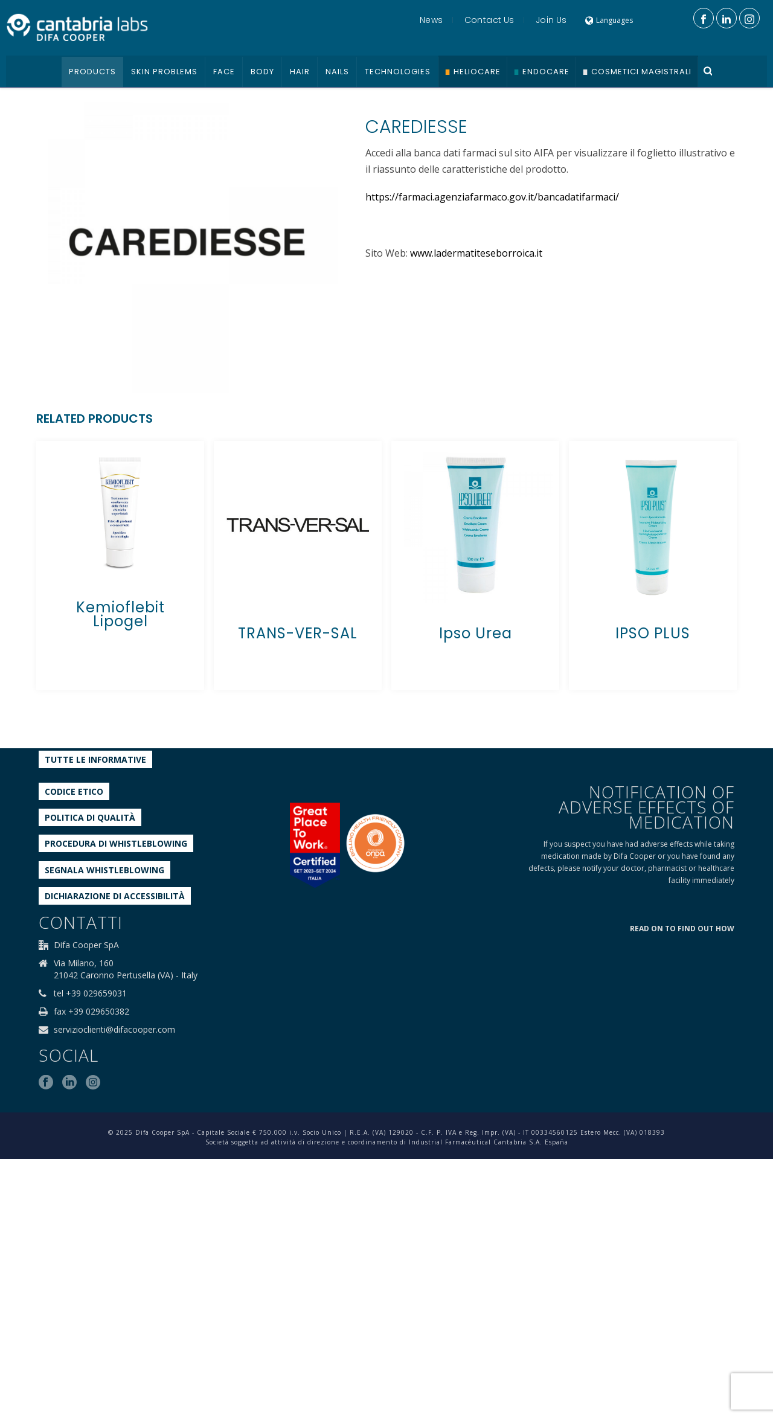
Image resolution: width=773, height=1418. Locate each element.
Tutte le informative (95, 759)
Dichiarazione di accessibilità (115, 896)
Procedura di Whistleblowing (116, 843)
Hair (300, 71)
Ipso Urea (475, 633)
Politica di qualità (90, 817)
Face (224, 71)
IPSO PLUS (652, 633)
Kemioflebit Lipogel (120, 614)
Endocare (545, 71)
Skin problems (164, 71)
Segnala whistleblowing (104, 870)
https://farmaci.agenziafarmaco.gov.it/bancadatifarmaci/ (492, 197)
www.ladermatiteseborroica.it (476, 253)
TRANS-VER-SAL (298, 633)
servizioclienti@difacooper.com (114, 1029)
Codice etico (74, 791)
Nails (337, 71)
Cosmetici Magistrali (641, 71)
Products (92, 71)
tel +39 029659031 (90, 993)
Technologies (398, 71)
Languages (609, 20)
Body (262, 71)
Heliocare (477, 71)
